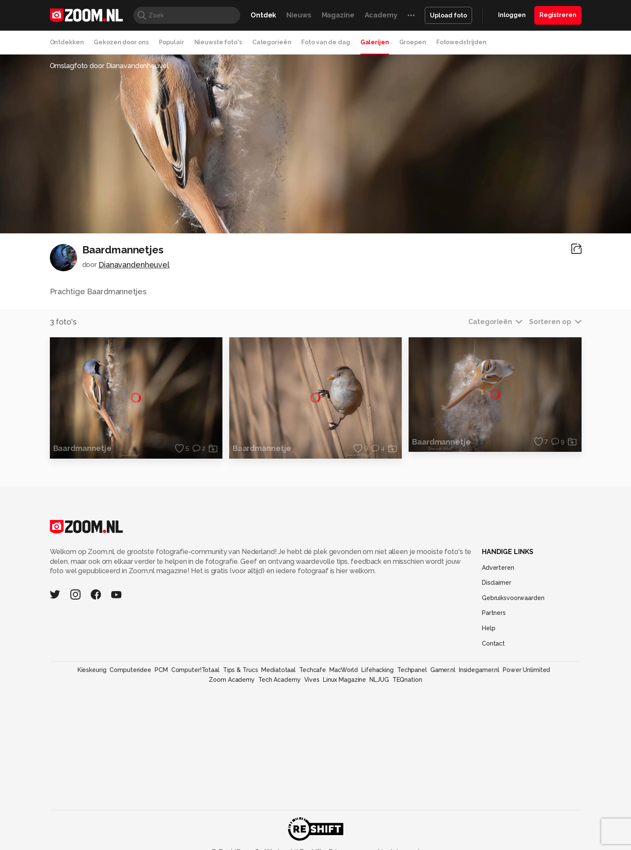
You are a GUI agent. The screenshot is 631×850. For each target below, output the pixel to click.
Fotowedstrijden (461, 42)
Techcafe (312, 669)
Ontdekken (67, 42)
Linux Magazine (344, 679)
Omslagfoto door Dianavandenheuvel (109, 66)
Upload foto (448, 15)
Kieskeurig (92, 669)
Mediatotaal (278, 669)
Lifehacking (377, 669)
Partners (494, 612)
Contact (493, 643)
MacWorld (343, 669)
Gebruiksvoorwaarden (513, 597)
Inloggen (512, 14)
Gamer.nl (442, 669)
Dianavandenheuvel (134, 264)
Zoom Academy (232, 679)
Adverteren (498, 567)
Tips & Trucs (240, 669)
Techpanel (412, 669)
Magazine (338, 15)
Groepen (412, 42)
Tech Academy (279, 679)
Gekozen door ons (121, 42)
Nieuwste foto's (218, 42)
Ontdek (263, 15)
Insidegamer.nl (479, 669)
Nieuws (298, 15)
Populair (171, 42)
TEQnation (407, 679)
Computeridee (130, 669)
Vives (312, 679)
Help (489, 628)
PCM (161, 669)
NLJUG (379, 679)
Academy (381, 15)
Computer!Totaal (195, 669)
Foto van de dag (325, 42)
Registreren (557, 14)
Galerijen (374, 42)
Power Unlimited (526, 669)
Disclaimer (496, 582)
